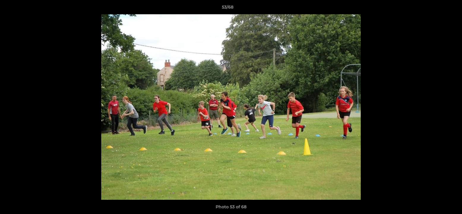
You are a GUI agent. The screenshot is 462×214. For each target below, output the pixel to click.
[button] (437, 8)
